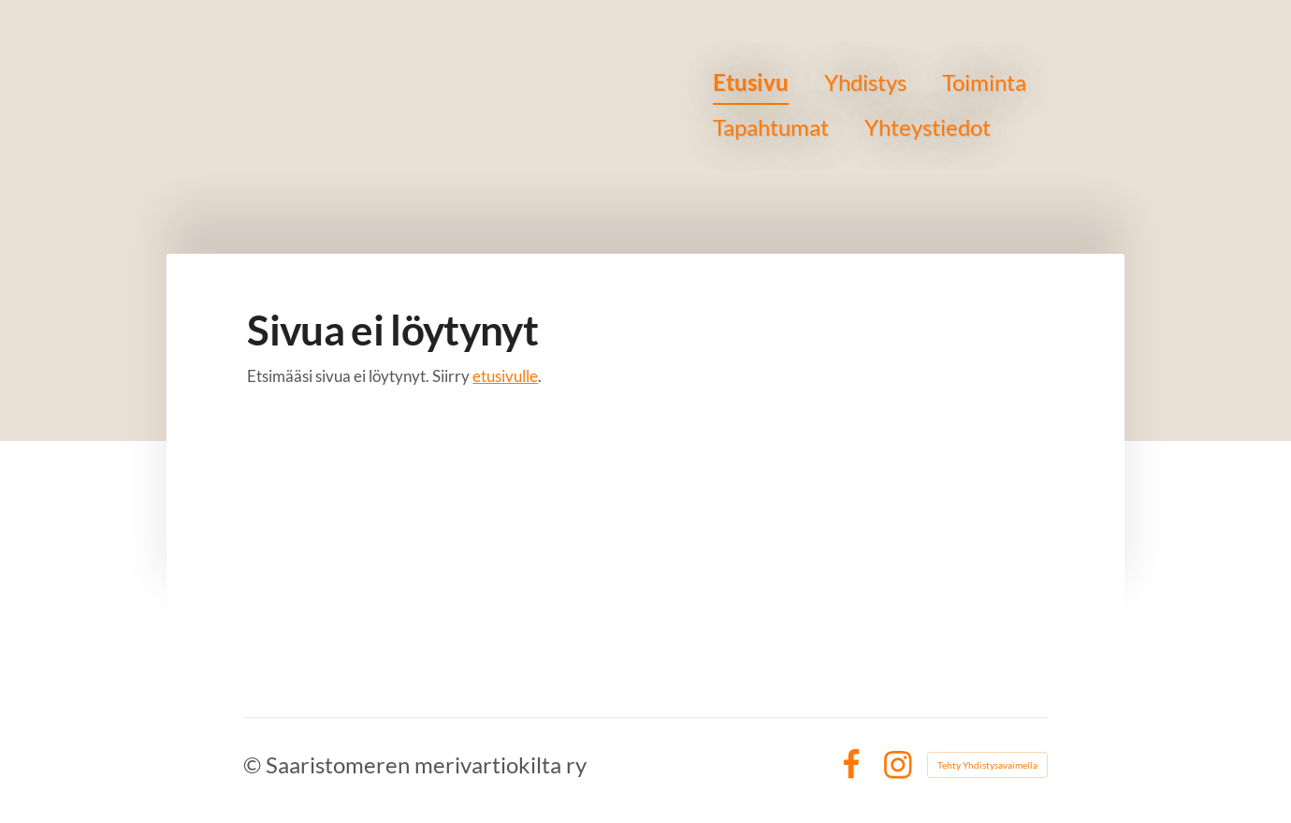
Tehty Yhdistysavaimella (987, 765)
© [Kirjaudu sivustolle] (254, 764)
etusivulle (505, 376)
